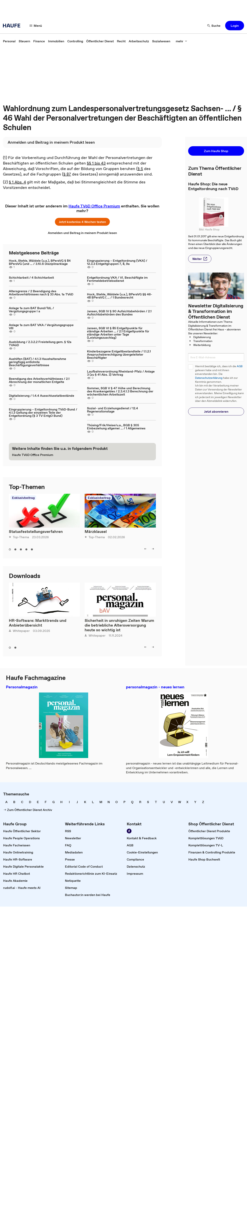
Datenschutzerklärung (208, 378)
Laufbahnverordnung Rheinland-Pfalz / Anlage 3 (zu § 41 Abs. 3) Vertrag (121, 373)
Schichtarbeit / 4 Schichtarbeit (31, 277)
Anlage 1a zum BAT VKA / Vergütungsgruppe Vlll (41, 326)
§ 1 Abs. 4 (17, 182)
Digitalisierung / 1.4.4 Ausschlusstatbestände (41, 395)
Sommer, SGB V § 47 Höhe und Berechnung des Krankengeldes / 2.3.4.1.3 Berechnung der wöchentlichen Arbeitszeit (120, 391)
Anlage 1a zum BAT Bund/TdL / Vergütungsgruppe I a (31, 309)
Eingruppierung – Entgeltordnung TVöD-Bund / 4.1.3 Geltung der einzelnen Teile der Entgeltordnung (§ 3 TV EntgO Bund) (43, 412)
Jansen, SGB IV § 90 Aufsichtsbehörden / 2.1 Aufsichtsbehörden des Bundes (119, 313)
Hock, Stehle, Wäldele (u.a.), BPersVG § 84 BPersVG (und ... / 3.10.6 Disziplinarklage (40, 262)
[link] (9, 41)
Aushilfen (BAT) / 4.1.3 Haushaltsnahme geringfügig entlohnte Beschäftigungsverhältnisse (37, 362)
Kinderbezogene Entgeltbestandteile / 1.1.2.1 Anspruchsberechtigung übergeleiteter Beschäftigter (119, 354)
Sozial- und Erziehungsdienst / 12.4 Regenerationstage (112, 410)
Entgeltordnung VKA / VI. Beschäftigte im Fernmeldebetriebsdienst (117, 279)
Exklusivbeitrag (23, 497)
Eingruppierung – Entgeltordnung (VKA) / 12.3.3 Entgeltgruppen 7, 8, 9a (117, 262)
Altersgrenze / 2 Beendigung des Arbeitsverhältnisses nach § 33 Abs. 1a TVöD (41, 292)
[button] (35, 25)
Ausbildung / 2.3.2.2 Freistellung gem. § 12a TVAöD (40, 343)
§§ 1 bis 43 (96, 163)
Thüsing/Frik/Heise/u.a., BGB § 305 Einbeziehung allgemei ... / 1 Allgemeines (116, 426)
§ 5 (140, 168)
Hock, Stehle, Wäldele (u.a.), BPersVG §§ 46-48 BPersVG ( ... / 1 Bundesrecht (119, 296)
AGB (239, 366)
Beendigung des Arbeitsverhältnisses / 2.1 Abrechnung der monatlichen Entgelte (39, 380)
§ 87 (67, 174)
